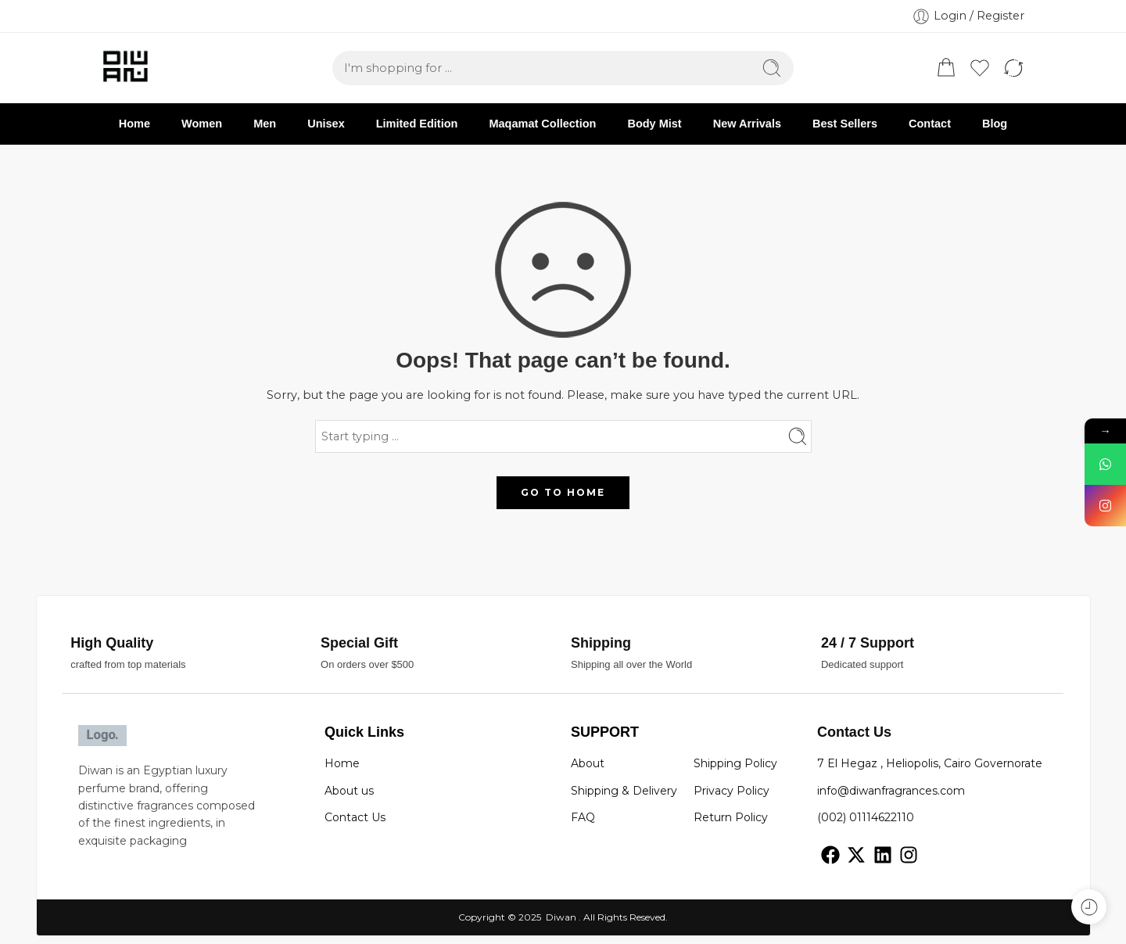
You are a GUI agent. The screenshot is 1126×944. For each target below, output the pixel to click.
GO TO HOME (563, 492)
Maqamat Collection (542, 123)
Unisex (326, 123)
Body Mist (654, 123)
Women (201, 123)
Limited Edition (417, 123)
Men (264, 123)
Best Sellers (844, 123)
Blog (994, 123)
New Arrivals (747, 123)
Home (134, 123)
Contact (930, 123)
